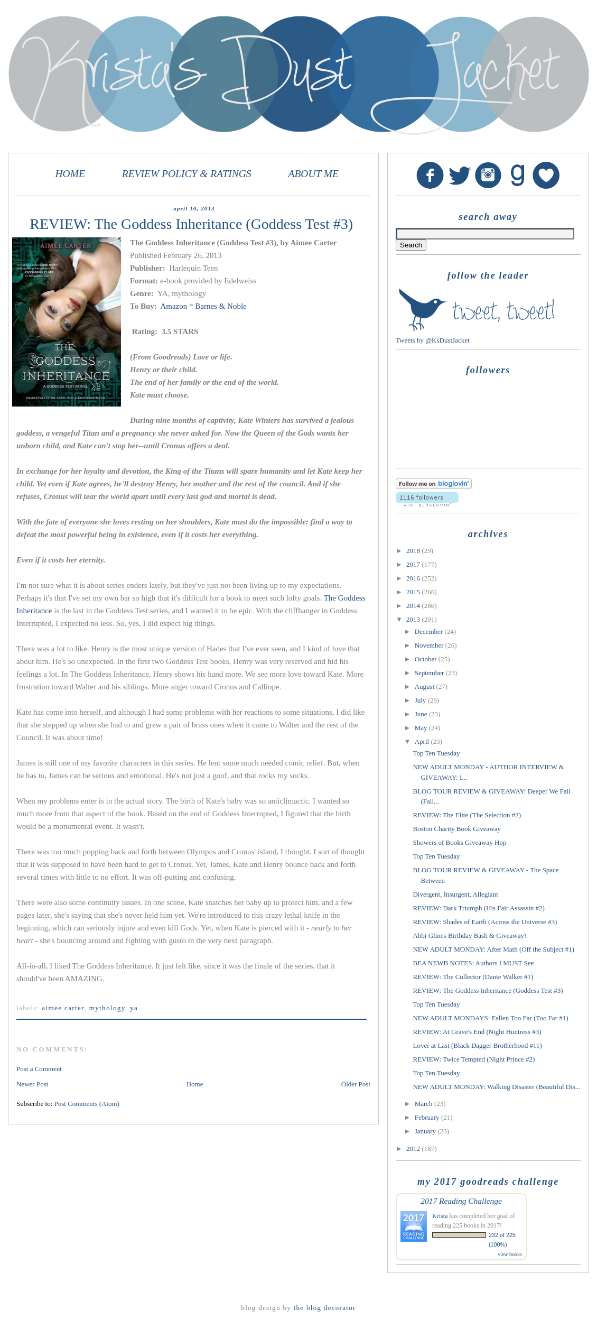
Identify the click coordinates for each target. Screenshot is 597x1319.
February (428, 1117)
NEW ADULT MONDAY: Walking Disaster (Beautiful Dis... (496, 1087)
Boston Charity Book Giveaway (456, 829)
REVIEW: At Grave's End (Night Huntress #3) (477, 1032)
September (430, 673)
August (425, 686)
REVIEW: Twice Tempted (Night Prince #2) (474, 1059)
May (422, 728)
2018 (414, 551)
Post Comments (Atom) (87, 1104)
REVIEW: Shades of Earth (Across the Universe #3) (485, 922)
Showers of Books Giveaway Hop (459, 842)
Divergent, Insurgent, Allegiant (455, 894)
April (423, 741)
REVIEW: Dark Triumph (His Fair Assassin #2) (478, 908)
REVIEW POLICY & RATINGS (186, 173)
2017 (414, 564)
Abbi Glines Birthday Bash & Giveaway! (469, 935)
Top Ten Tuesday (436, 753)
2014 (414, 606)
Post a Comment (39, 1069)
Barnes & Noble (220, 306)
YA (134, 1008)
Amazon (172, 306)
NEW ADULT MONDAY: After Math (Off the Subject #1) (493, 949)
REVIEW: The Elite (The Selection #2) (467, 815)
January (426, 1131)
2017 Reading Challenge (461, 1200)
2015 (414, 592)
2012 (414, 1148)
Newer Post (32, 1084)
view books (510, 1254)
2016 (414, 578)
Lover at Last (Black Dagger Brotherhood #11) (477, 1045)
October (427, 659)
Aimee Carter (63, 1008)
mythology (107, 1008)
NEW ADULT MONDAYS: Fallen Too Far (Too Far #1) (490, 1018)
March (424, 1104)
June (422, 714)
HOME (70, 173)
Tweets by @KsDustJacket (433, 340)
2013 (414, 619)
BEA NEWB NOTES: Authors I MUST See (473, 963)
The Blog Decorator (325, 1308)
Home (194, 1084)
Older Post (355, 1084)
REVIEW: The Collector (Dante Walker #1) (473, 977)
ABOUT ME (313, 173)
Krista (439, 1216)
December (430, 631)
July (421, 700)
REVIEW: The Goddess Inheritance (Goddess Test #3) (488, 990)
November (430, 645)
